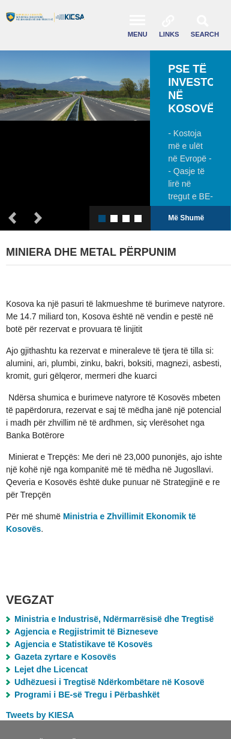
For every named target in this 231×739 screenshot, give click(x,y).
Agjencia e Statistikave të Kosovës (83, 644)
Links (169, 34)
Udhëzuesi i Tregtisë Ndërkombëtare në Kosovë (109, 682)
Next (38, 218)
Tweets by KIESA (40, 715)
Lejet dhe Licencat (51, 669)
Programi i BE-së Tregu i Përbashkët (87, 694)
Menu (138, 34)
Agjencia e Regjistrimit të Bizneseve (86, 631)
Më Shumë (186, 218)
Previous (12, 218)
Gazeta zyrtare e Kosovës (65, 657)
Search (205, 34)
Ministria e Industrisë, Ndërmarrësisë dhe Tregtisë (114, 619)
